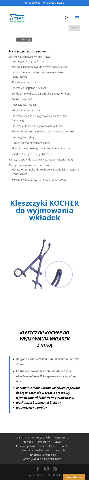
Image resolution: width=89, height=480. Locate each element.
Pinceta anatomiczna (24, 82)
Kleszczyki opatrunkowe (26, 110)
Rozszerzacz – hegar (24, 104)
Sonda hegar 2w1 (22, 99)
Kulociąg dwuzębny (23, 137)
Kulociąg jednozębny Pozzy (28, 61)
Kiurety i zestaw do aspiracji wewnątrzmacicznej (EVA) (41, 159)
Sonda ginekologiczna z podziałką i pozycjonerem (41, 93)
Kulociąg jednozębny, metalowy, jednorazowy (39, 179)
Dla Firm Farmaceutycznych (33, 437)
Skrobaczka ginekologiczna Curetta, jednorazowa (41, 148)
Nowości (28, 441)
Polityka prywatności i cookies (35, 446)
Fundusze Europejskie (42, 455)
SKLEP (58, 441)
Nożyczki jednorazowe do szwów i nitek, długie (40, 66)
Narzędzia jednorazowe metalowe (29, 165)
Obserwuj (24, 39)
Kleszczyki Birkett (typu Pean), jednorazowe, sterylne (43, 131)
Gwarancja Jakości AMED (35, 450)
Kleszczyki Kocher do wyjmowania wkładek (37, 126)
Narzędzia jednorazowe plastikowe (29, 56)
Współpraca (62, 437)
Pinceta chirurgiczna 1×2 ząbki (29, 88)
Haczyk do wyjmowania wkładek (31, 142)
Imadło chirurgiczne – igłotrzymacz (32, 154)
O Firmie (60, 450)
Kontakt (64, 446)
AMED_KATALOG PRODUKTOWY (42, 459)
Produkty (44, 441)
